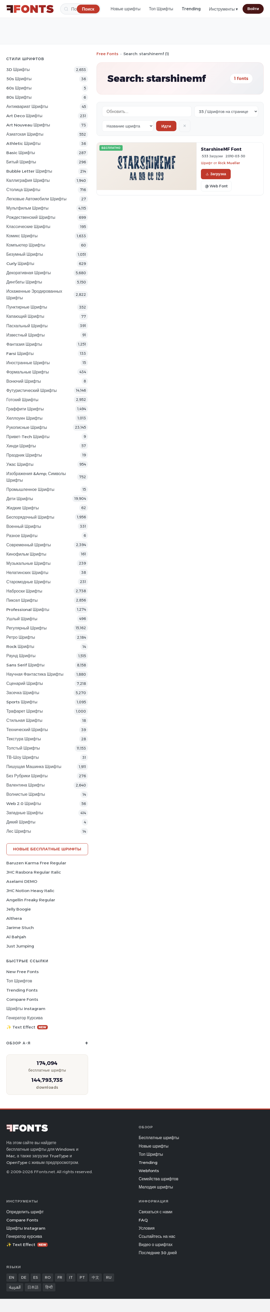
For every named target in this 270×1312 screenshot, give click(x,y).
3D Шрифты (18, 69)
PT (82, 1277)
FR (59, 1277)
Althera (14, 918)
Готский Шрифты (22, 399)
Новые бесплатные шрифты (47, 848)
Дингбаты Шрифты (24, 282)
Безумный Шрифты (24, 254)
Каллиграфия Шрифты (28, 180)
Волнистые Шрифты (25, 794)
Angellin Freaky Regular (30, 899)
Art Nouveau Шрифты (28, 124)
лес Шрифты (18, 831)
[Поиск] (88, 8)
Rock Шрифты (20, 646)
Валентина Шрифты (25, 785)
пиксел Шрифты (22, 600)
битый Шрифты (21, 161)
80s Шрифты (19, 97)
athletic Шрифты (23, 143)
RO (48, 1277)
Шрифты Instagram (25, 1008)
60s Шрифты (19, 88)
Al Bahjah (16, 936)
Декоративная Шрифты (28, 272)
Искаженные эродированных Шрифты (34, 294)
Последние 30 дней (158, 1252)
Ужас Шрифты (19, 464)
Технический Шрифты (27, 729)
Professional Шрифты (27, 609)
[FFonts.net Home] (30, 9)
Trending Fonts (22, 990)
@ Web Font (216, 186)
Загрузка (216, 174)
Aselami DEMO (21, 881)
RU (109, 1277)
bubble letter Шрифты (29, 171)
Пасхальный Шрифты (27, 325)
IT (71, 1277)
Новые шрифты (126, 8)
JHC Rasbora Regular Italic (33, 872)
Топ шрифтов (19, 980)
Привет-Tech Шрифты (28, 436)
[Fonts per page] (226, 111)
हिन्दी (49, 1287)
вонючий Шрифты (23, 381)
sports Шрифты (21, 701)
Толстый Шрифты (23, 748)
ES (35, 1277)
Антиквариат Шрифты (27, 106)
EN (11, 1277)
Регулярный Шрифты (26, 628)
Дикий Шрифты (20, 822)
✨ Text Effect (27, 1027)
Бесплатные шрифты (159, 1137)
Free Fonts (107, 53)
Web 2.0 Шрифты (23, 803)
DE (23, 1277)
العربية (15, 1287)
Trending (191, 8)
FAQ (143, 1220)
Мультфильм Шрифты (27, 208)
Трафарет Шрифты (24, 711)
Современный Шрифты (28, 544)
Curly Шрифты (20, 263)
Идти (166, 126)
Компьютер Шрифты (25, 245)
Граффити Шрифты (25, 408)
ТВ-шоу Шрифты (22, 757)
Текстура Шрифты (23, 738)
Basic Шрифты (20, 152)
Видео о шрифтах (155, 1244)
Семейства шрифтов (158, 1178)
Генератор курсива (24, 1017)
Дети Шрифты (19, 498)
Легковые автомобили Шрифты (36, 198)
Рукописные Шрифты (26, 427)
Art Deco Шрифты (24, 115)
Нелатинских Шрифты (27, 572)
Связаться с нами (155, 1211)
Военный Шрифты (23, 526)
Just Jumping (20, 946)
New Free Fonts (22, 971)
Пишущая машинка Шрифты (33, 766)
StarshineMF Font (221, 149)
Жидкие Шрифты (22, 507)
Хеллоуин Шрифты (24, 418)
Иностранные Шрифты (28, 362)
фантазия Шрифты (24, 344)
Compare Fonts (22, 999)
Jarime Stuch (20, 927)
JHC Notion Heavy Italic (30, 890)
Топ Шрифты (161, 8)
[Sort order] (127, 126)
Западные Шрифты (24, 812)
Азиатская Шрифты (24, 134)
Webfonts (149, 1170)
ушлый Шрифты (21, 618)
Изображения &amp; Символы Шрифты (36, 477)
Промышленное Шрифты (30, 489)
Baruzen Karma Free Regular (36, 862)
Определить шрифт (25, 1211)
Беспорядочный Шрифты (30, 517)
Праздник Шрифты (24, 455)
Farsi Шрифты (20, 353)
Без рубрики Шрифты (27, 775)
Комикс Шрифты (22, 235)
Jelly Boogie (18, 909)
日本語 (32, 1287)
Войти (253, 8)
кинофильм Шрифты (26, 554)
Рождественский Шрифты (30, 217)
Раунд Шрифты (21, 655)
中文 (95, 1277)
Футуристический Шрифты (31, 390)
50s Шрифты (19, 78)
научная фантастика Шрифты (35, 674)
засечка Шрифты (22, 692)
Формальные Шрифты (27, 372)
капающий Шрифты (25, 316)
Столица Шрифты (23, 189)
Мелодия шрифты (156, 1187)
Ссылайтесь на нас (157, 1236)
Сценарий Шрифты (24, 683)
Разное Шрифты (21, 535)
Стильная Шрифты (24, 720)
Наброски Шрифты (24, 591)
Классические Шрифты (28, 226)
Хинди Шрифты (21, 445)
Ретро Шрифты (20, 637)
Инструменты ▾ (223, 9)
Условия (147, 1228)
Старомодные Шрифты (28, 581)
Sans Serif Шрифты (25, 664)
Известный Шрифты (25, 335)
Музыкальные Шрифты (28, 563)
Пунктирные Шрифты (26, 307)
